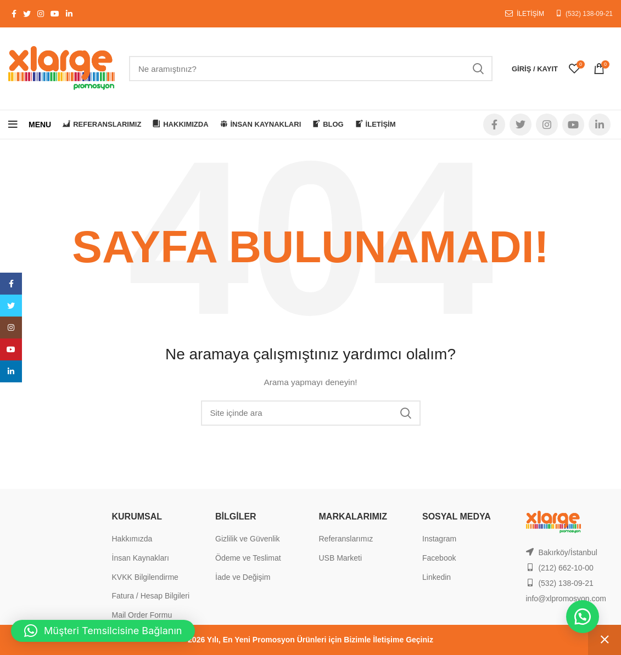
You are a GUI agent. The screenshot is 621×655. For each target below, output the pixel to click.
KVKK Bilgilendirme (145, 577)
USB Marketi (340, 558)
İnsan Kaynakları (140, 558)
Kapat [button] (604, 640)
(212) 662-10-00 (565, 567)
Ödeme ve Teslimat (248, 558)
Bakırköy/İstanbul (567, 552)
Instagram (439, 538)
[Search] (311, 68)
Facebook (439, 558)
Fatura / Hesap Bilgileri (151, 595)
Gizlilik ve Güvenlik (247, 538)
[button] (582, 616)
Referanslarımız (346, 538)
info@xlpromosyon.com (566, 598)
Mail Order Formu (142, 615)
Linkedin (436, 577)
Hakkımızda (132, 538)
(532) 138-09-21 (589, 14)
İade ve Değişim (242, 577)
